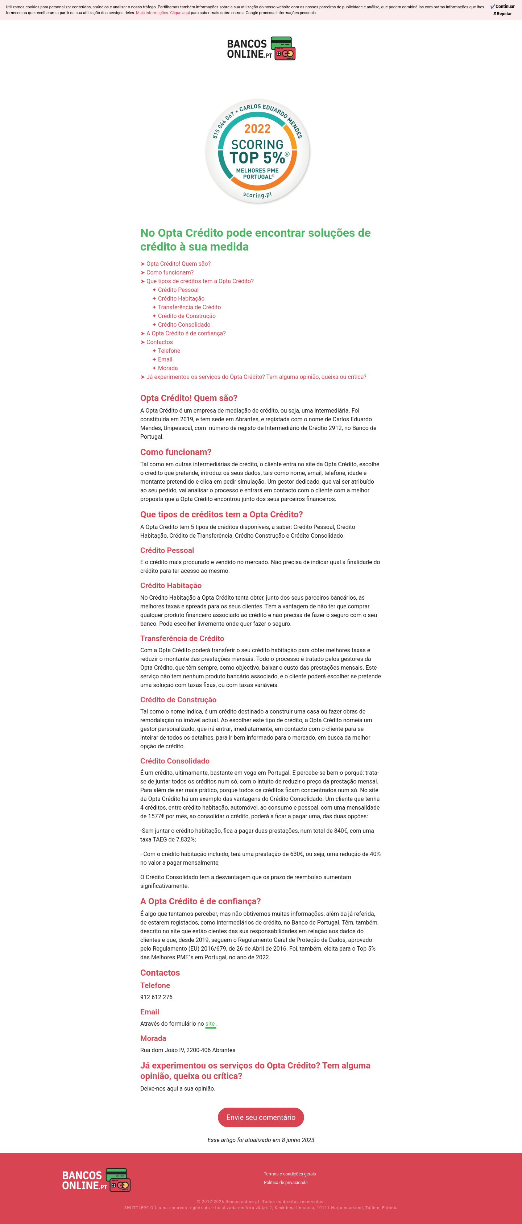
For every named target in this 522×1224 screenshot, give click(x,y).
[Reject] (502, 13)
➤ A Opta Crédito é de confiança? (183, 333)
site (211, 1023)
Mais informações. (153, 13)
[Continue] (502, 6)
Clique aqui (180, 13)
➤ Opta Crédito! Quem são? (175, 263)
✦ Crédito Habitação (178, 298)
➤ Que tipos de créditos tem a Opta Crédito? (197, 281)
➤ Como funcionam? (167, 272)
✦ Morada (165, 368)
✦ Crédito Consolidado (181, 324)
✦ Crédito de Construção (184, 316)
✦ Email (162, 359)
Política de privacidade (286, 1182)
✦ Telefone (166, 350)
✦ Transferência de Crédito (186, 307)
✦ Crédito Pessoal (175, 289)
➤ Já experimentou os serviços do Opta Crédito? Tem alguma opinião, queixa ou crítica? (253, 376)
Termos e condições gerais (290, 1174)
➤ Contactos (156, 342)
